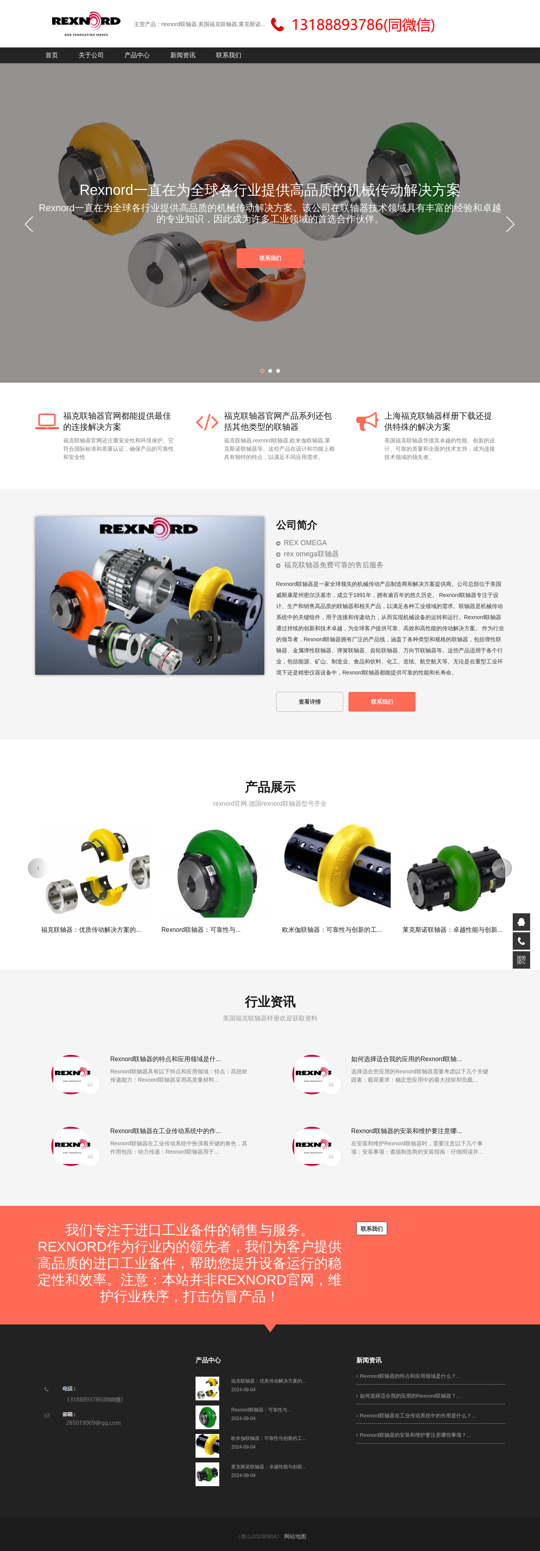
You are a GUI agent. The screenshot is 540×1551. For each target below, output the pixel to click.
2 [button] (272, 373)
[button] (38, 868)
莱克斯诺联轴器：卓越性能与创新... (452, 929)
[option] (270, 225)
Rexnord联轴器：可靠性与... (201, 929)
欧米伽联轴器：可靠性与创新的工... (332, 929)
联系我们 (228, 55)
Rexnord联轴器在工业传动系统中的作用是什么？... (416, 1416)
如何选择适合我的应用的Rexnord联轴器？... (408, 1396)
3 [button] (280, 373)
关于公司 (91, 55)
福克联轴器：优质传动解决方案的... (91, 929)
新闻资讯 (183, 55)
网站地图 (299, 1536)
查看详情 (310, 702)
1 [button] (264, 373)
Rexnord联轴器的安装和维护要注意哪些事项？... (413, 1435)
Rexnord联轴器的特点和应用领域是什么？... (408, 1376)
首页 (51, 55)
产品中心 (137, 55)
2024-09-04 (243, 1389)
